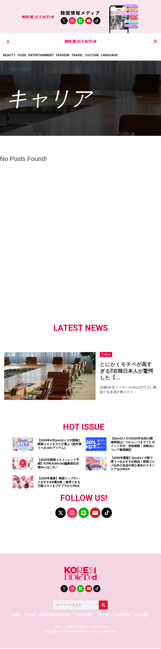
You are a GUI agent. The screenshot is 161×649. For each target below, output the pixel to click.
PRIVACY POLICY (76, 626)
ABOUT (54, 626)
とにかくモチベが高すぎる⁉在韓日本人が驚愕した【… (126, 370)
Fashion (65, 55)
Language (113, 55)
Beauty (9, 55)
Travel (80, 55)
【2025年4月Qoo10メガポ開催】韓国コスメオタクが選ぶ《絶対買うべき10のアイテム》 (60, 444)
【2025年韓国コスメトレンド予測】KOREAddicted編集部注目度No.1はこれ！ (58, 463)
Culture (95, 55)
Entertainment (42, 55)
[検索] (103, 605)
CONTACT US (103, 626)
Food (22, 55)
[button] (155, 41)
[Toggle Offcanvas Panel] (8, 41)
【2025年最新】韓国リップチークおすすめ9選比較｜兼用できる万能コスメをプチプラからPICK (59, 482)
